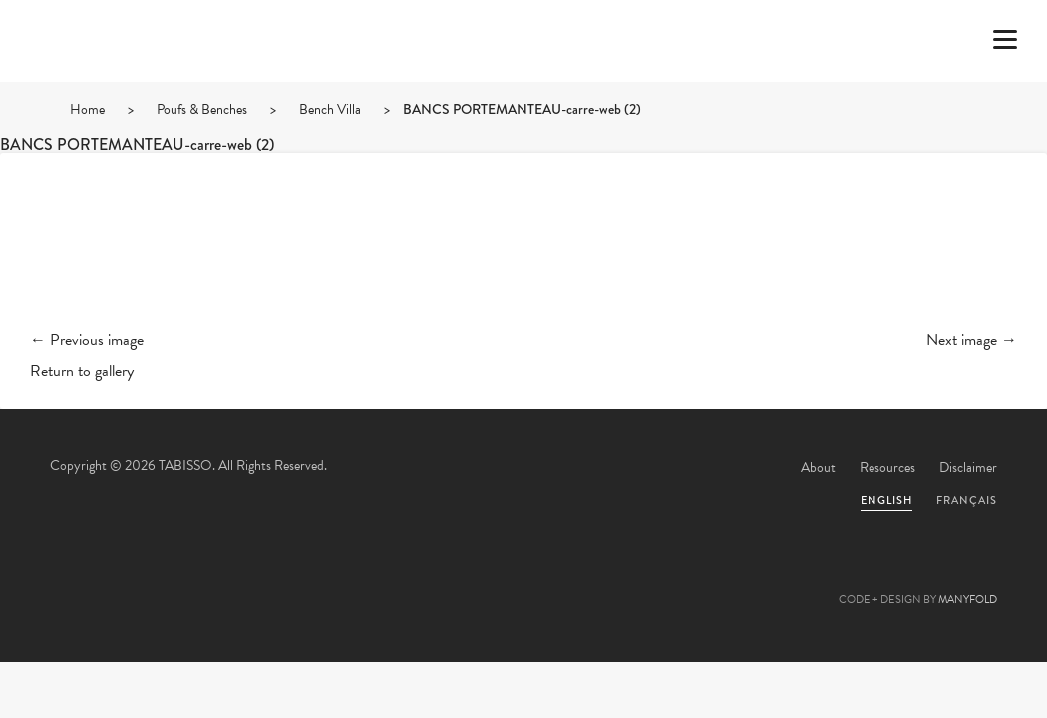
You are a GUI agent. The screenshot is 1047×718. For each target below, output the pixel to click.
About (818, 467)
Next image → (971, 340)
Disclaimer (968, 467)
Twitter (416, 578)
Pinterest (523, 578)
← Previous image (87, 340)
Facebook (470, 578)
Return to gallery (82, 371)
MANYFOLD (967, 599)
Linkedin (577, 578)
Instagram (631, 578)
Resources (887, 467)
